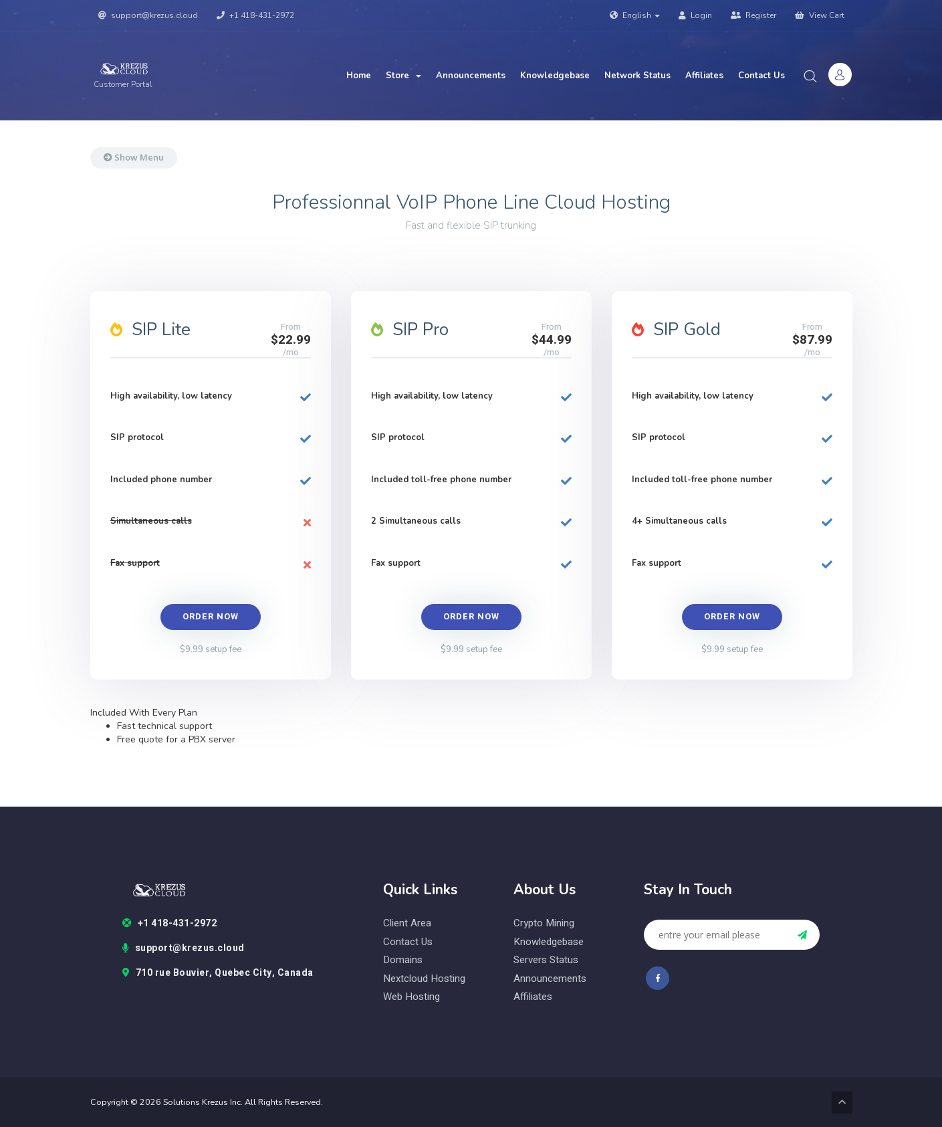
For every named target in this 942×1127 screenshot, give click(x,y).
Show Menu (134, 157)
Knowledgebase (555, 76)
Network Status (637, 76)
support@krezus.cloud (148, 15)
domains (403, 960)
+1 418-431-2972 (255, 15)
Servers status (545, 960)
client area (407, 923)
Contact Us (761, 76)
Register (753, 15)
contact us (408, 942)
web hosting (411, 997)
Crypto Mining (543, 923)
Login (695, 15)
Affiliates (704, 76)
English (635, 15)
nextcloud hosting (424, 979)
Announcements (470, 76)
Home (358, 76)
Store (403, 76)
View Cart (819, 15)
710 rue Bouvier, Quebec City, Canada (218, 973)
